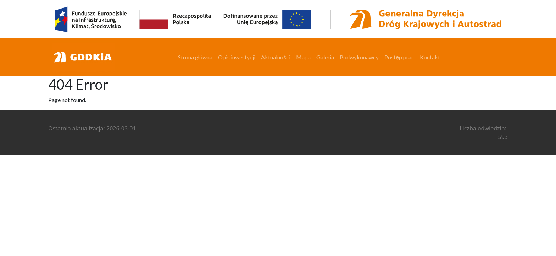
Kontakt (430, 57)
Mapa (303, 57)
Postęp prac (399, 57)
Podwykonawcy (359, 57)
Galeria (325, 57)
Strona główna (195, 57)
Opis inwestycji (236, 57)
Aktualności (275, 57)
